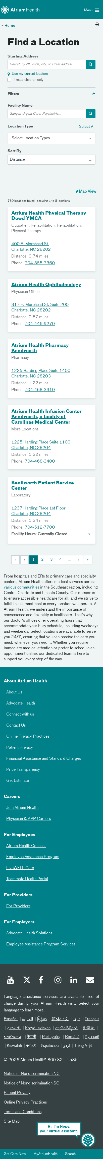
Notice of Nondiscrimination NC (32, 1074)
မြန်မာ (42, 1019)
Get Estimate (17, 781)
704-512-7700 (40, 528)
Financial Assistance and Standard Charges (43, 759)
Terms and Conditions (22, 1112)
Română (72, 1037)
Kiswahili (14, 1046)
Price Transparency (23, 770)
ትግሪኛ (31, 1046)
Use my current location (30, 74)
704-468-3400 (40, 462)
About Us (14, 692)
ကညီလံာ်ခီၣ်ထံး (66, 1028)
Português (51, 1037)
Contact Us (16, 726)
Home (10, 26)
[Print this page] (97, 24)
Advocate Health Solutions (29, 933)
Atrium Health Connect (26, 846)
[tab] (51, 93)
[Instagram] (58, 981)
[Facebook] (42, 981)
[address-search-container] (90, 64)
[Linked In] (74, 981)
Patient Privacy (19, 748)
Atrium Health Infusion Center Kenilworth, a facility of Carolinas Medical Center (46, 417)
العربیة (27, 1019)
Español (11, 1019)
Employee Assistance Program (32, 857)
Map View (86, 191)
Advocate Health (20, 703)
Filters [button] (13, 94)
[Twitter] (27, 981)
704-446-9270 (40, 324)
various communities (21, 588)
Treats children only (28, 80)
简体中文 (60, 1019)
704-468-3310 (40, 390)
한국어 (89, 1028)
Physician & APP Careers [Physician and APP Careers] (28, 819)
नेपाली (31, 1037)
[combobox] (51, 160)
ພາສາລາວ (12, 1037)
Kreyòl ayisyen (38, 1028)
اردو (66, 1046)
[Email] (90, 981)
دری (76, 1019)
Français (92, 1019)
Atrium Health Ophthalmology (46, 285)
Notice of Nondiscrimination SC (31, 1083)
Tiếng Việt (83, 1046)
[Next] (78, 559)
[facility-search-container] (90, 113)
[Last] (87, 559)
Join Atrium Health (22, 808)
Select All (87, 126)
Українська (49, 1046)
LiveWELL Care (20, 868)
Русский (92, 1037)
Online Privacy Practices (27, 737)
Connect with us (20, 715)
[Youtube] (11, 981)
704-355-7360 (40, 263)
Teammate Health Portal (27, 879)
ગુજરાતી (14, 1028)
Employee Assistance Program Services (40, 944)
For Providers (18, 906)
